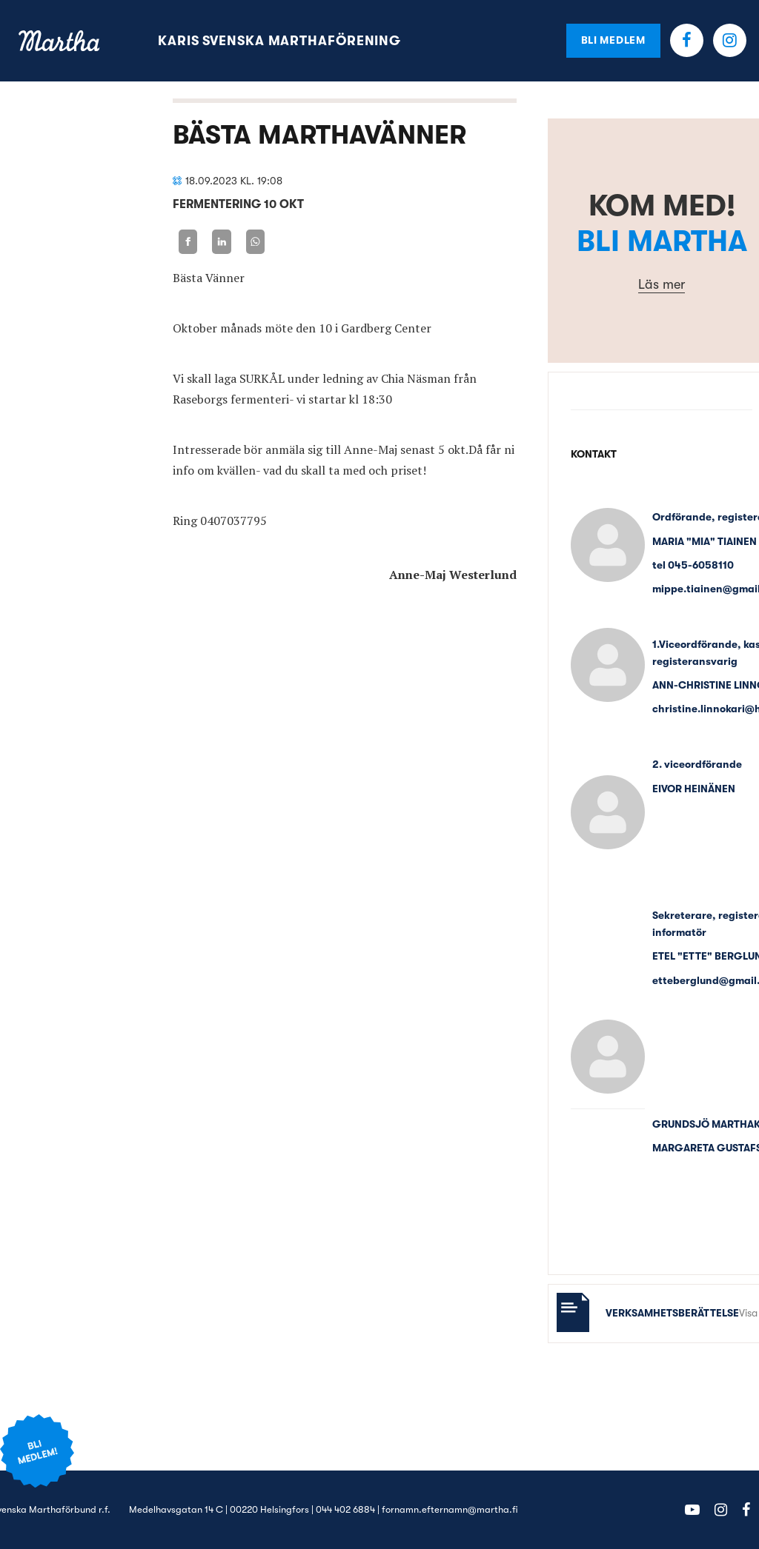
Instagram (729, 40)
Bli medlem (613, 40)
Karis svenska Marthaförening (279, 40)
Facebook (686, 40)
